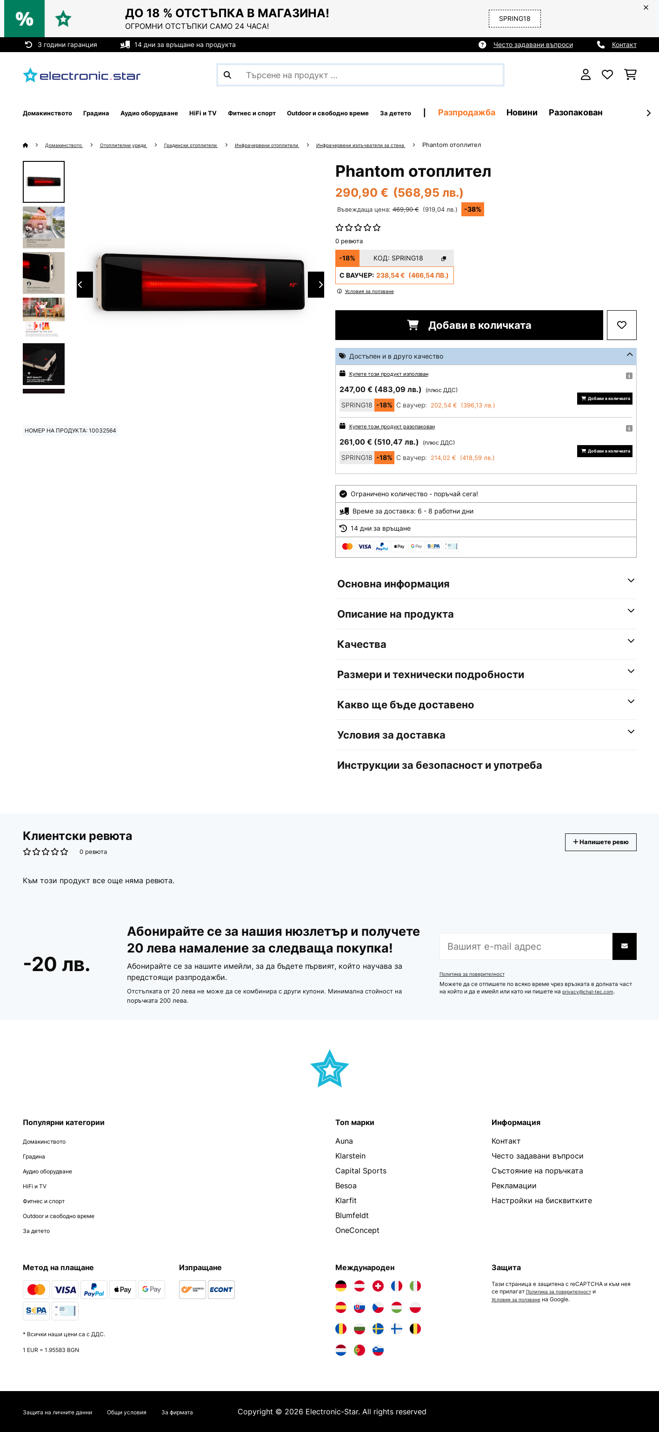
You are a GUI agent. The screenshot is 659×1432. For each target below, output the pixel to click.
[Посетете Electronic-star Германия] (340, 1286)
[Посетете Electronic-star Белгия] (415, 1328)
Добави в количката (469, 325)
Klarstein (350, 1155)
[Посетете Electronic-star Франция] (396, 1286)
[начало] (35, 144)
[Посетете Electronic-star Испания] (340, 1307)
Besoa (346, 1185)
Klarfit (346, 1200)
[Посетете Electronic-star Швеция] (378, 1328)
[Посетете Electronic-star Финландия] (396, 1328)
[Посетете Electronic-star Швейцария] (378, 1286)
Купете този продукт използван (399, 373)
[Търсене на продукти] (360, 75)
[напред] (648, 113)
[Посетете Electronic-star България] (359, 1328)
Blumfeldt (352, 1215)
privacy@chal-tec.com (592, 991)
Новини (637, 112)
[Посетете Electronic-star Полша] (415, 1307)
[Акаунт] (586, 75)
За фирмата (222, 1411)
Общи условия (159, 1411)
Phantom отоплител (537, 144)
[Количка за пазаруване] (630, 75)
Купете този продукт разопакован (403, 426)
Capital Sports (360, 1170)
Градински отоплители (226, 144)
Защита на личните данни (70, 1411)
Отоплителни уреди (143, 144)
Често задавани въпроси (533, 44)
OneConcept (357, 1230)
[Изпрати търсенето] (227, 74)
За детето (41, 1230)
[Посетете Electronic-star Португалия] (359, 1350)
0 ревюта (349, 241)
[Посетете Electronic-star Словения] (378, 1350)
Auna (344, 1141)
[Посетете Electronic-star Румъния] (340, 1328)
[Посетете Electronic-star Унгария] (396, 1307)
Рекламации (514, 1185)
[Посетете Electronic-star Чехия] (378, 1307)
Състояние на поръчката (537, 1170)
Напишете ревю (591, 842)
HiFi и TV (39, 1185)
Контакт (624, 44)
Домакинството (71, 144)
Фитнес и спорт (51, 1200)
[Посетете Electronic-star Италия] (415, 1286)
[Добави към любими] (622, 325)
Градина (38, 1155)
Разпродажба (582, 112)
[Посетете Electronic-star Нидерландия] (340, 1350)
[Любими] (607, 75)
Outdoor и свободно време (72, 1215)
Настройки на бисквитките (542, 1200)
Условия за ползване (520, 1299)
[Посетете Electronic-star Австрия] (359, 1286)
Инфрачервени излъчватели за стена (435, 144)
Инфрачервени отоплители (320, 144)
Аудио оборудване (57, 1170)
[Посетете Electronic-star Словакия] (359, 1307)
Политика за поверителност (477, 974)
